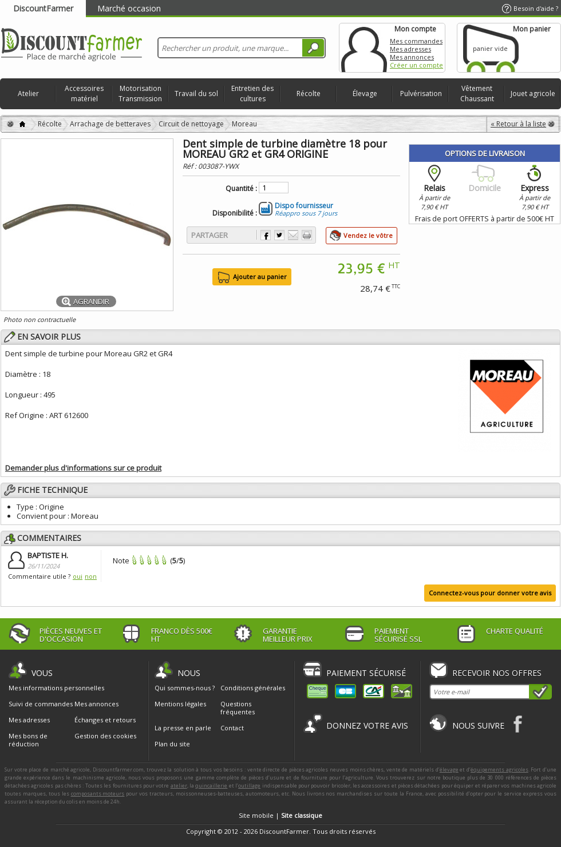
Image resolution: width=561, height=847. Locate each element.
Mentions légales (180, 703)
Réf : (190, 166)
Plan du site (172, 743)
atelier (179, 785)
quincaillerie (211, 785)
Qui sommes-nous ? (185, 687)
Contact (232, 727)
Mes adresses (410, 49)
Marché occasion (129, 8)
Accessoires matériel (84, 93)
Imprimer (307, 235)
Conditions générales (252, 687)
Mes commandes (416, 41)
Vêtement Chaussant (477, 93)
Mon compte (364, 47)
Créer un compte (416, 65)
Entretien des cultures (252, 93)
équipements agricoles (499, 769)
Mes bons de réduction (28, 740)
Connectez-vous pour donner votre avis (490, 592)
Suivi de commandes (41, 704)
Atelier (28, 93)
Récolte (309, 93)
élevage (449, 769)
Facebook (518, 724)
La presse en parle (183, 727)
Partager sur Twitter (279, 235)
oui (77, 576)
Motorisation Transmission (140, 93)
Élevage (365, 93)
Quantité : (241, 188)
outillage (249, 785)
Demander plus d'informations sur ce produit (83, 468)
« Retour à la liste (518, 124)
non (91, 576)
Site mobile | (280, 815)
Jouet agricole (533, 93)
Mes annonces (412, 57)
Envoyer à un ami (293, 235)
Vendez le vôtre (368, 235)
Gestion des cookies (105, 736)
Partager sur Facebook (265, 235)
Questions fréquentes (237, 707)
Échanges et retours (105, 720)
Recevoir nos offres (497, 672)
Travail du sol (196, 93)
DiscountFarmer (43, 8)
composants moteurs (98, 793)
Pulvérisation (421, 93)
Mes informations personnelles (56, 688)
